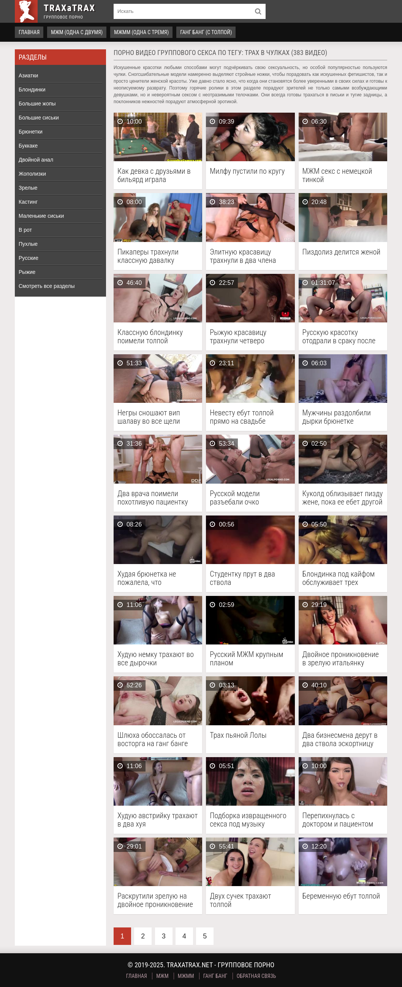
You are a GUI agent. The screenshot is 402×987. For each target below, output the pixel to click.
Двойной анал (36, 160)
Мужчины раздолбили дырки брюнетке (336, 417)
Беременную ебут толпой (341, 896)
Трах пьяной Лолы (238, 735)
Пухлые (28, 244)
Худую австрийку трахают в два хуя (157, 819)
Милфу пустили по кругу (247, 171)
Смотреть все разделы (47, 286)
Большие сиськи (39, 118)
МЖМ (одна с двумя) (77, 32)
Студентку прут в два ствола (242, 578)
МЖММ (186, 976)
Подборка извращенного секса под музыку (248, 819)
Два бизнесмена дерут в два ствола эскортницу (340, 739)
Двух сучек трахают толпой (240, 900)
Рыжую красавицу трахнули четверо (238, 336)
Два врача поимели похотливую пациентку (152, 497)
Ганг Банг (215, 976)
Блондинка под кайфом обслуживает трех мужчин (338, 578)
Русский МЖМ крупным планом (246, 658)
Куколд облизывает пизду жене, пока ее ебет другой (342, 497)
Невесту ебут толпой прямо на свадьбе (242, 417)
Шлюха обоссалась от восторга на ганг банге (152, 739)
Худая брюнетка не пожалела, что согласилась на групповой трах (146, 578)
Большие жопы (37, 104)
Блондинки (32, 89)
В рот (25, 230)
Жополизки (32, 174)
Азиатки (28, 75)
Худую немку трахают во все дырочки (155, 658)
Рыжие (27, 272)
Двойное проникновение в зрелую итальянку (340, 658)
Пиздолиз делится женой (341, 252)
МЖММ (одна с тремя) (141, 32)
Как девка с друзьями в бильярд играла (154, 175)
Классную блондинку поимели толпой (150, 336)
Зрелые (28, 188)
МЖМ (162, 976)
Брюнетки (31, 132)
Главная (29, 32)
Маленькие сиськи (41, 216)
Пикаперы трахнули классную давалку (148, 256)
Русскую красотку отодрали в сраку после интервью (339, 336)
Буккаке (28, 146)
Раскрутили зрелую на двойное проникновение (155, 900)
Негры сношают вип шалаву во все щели (148, 417)
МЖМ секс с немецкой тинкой (337, 175)
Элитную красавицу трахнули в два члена (243, 256)
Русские (28, 258)
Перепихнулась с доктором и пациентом (338, 819)
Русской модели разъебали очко (235, 497)
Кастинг (28, 202)
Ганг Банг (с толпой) (206, 32)
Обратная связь (256, 976)
